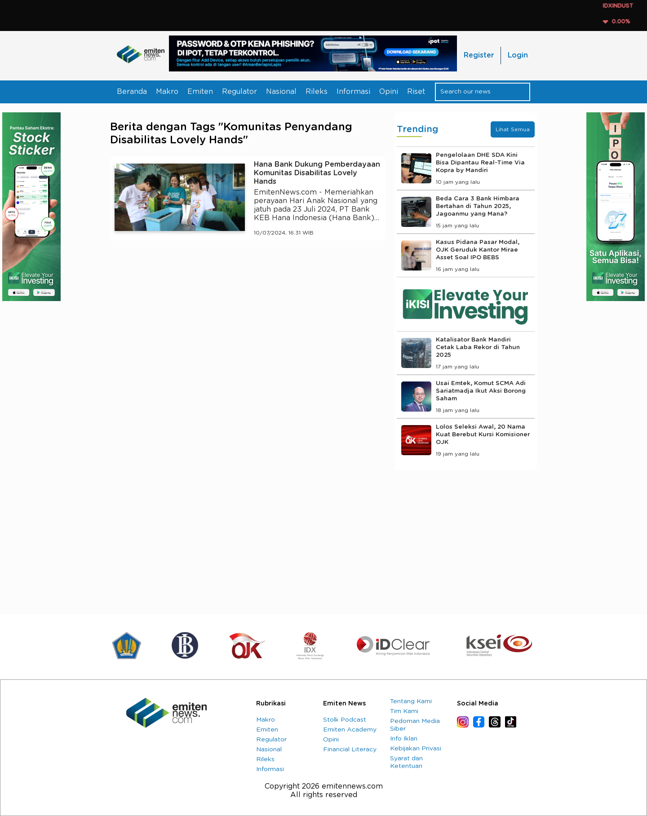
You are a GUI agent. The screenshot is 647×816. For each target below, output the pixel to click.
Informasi (353, 91)
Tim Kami (404, 711)
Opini (388, 91)
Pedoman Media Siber (415, 725)
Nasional (281, 91)
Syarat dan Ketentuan (406, 762)
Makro (167, 91)
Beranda (132, 91)
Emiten (200, 91)
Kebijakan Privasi (415, 748)
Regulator (239, 91)
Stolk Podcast (344, 720)
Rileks (317, 91)
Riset (416, 91)
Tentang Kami (411, 701)
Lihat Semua (513, 129)
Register (479, 55)
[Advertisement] (248, 330)
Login (518, 55)
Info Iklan (403, 739)
